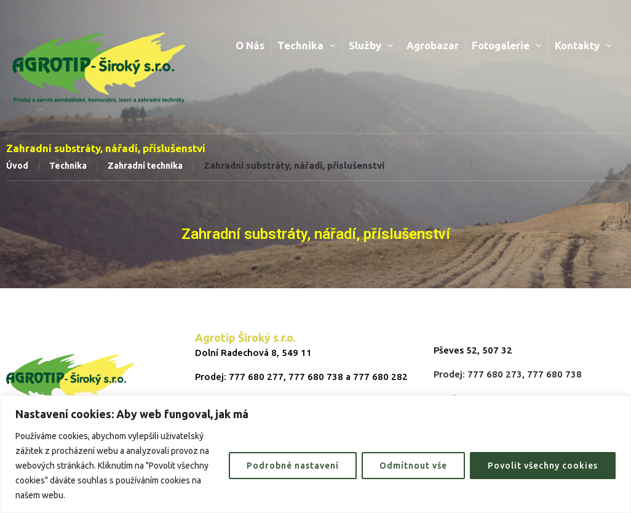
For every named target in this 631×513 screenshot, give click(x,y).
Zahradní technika (145, 166)
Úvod (17, 166)
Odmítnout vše (413, 466)
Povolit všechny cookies (543, 466)
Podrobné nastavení (293, 466)
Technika (68, 166)
